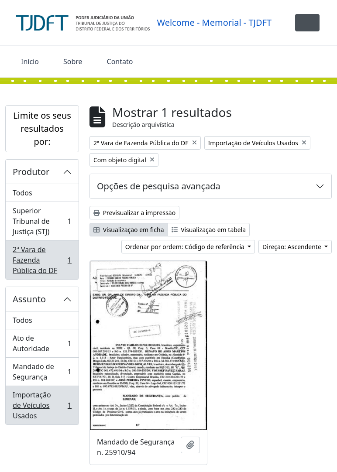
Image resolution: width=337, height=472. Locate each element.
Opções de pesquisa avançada (158, 186)
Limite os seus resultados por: (42, 128)
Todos (22, 193)
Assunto (29, 299)
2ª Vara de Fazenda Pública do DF (42, 260)
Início (30, 61)
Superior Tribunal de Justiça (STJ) (42, 221)
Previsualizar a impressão (134, 213)
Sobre (73, 61)
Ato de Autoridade (42, 343)
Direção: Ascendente (292, 247)
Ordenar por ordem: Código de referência (185, 247)
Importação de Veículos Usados (42, 405)
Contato (120, 61)
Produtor (31, 172)
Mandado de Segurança (42, 372)
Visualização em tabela (209, 230)
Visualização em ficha (128, 230)
